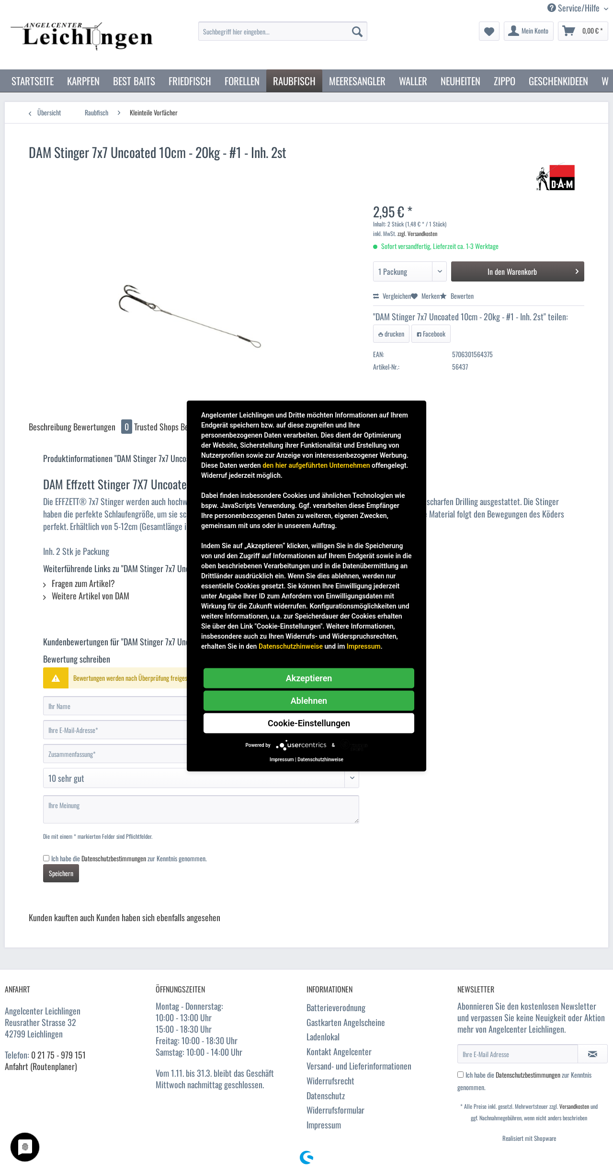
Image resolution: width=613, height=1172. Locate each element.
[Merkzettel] (489, 31)
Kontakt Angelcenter (339, 1051)
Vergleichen (392, 296)
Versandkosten (574, 1106)
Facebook (431, 333)
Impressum (323, 1124)
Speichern (61, 873)
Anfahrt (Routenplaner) (41, 1066)
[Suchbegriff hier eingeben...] (282, 31)
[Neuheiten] (460, 80)
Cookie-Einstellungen (309, 723)
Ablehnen (309, 701)
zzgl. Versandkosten (417, 233)
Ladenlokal (323, 1036)
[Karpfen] (83, 80)
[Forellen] (242, 80)
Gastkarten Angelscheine (345, 1022)
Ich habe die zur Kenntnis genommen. (129, 858)
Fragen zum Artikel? (79, 583)
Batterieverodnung (335, 1007)
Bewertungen (103, 426)
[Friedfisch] (190, 80)
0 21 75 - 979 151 (58, 1054)
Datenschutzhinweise (291, 646)
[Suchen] (357, 31)
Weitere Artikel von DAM (86, 595)
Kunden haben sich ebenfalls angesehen (158, 917)
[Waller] (413, 80)
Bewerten (457, 296)
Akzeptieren (309, 678)
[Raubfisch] (294, 80)
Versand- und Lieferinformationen (358, 1065)
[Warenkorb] (583, 31)
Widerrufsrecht (330, 1080)
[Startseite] (32, 80)
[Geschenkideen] (558, 80)
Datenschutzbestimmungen (113, 858)
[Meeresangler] (357, 80)
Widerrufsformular (335, 1110)
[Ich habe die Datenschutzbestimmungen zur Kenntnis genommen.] (46, 858)
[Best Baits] (134, 80)
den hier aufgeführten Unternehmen (316, 465)
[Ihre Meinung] (201, 809)
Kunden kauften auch (61, 917)
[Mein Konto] (529, 31)
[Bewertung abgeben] (201, 778)
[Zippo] (504, 80)
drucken (391, 333)
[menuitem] (282, 36)
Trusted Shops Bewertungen (178, 426)
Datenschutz (325, 1095)
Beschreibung (50, 426)
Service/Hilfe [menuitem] (574, 8)
